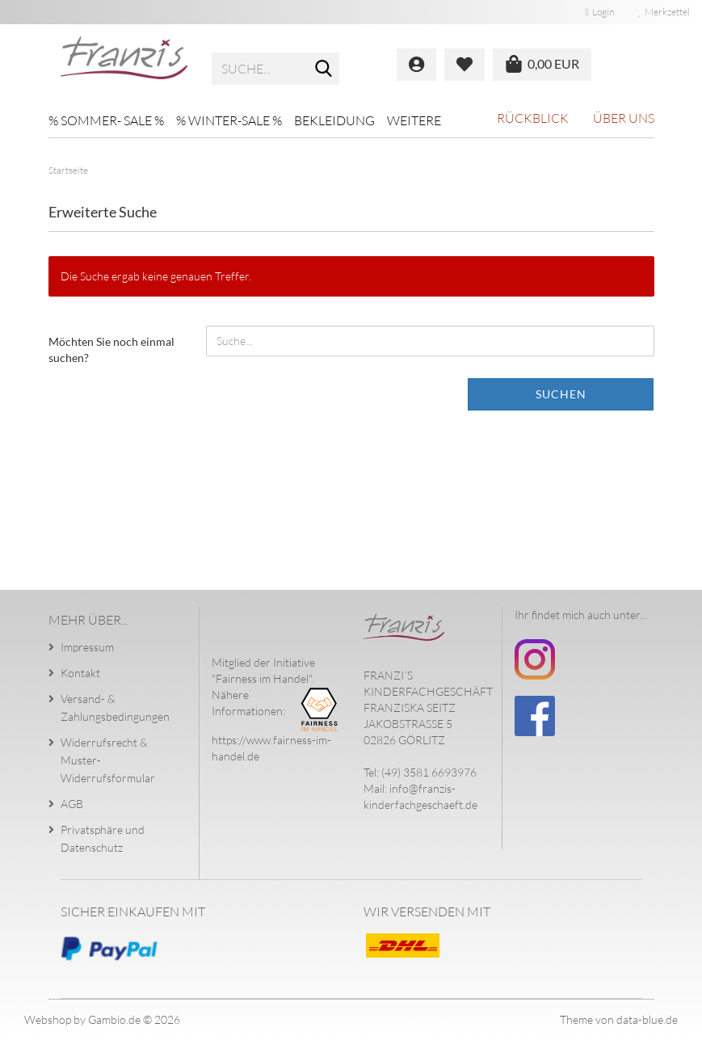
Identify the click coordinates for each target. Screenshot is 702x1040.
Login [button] (600, 12)
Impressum (87, 647)
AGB (72, 804)
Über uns (623, 118)
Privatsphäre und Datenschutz (103, 838)
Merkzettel (664, 12)
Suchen (561, 394)
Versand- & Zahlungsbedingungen (115, 707)
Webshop (47, 1019)
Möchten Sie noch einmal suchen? (111, 349)
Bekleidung (334, 120)
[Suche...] (324, 69)
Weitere (414, 120)
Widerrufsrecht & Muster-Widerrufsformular (108, 760)
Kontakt (80, 673)
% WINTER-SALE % (229, 120)
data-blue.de (647, 1019)
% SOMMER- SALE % (106, 120)
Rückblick (533, 118)
